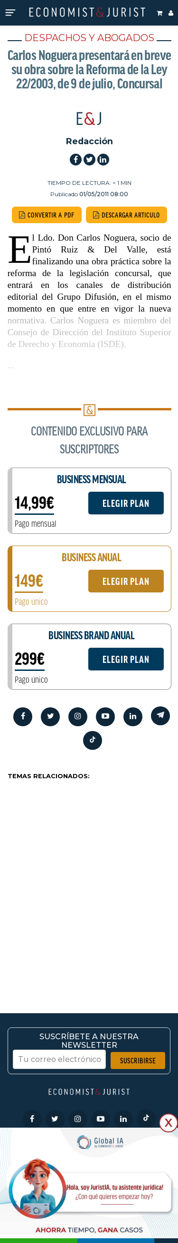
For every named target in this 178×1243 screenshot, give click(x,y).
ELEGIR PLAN (126, 503)
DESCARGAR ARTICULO (126, 214)
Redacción (89, 141)
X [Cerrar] (168, 1123)
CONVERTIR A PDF (47, 214)
